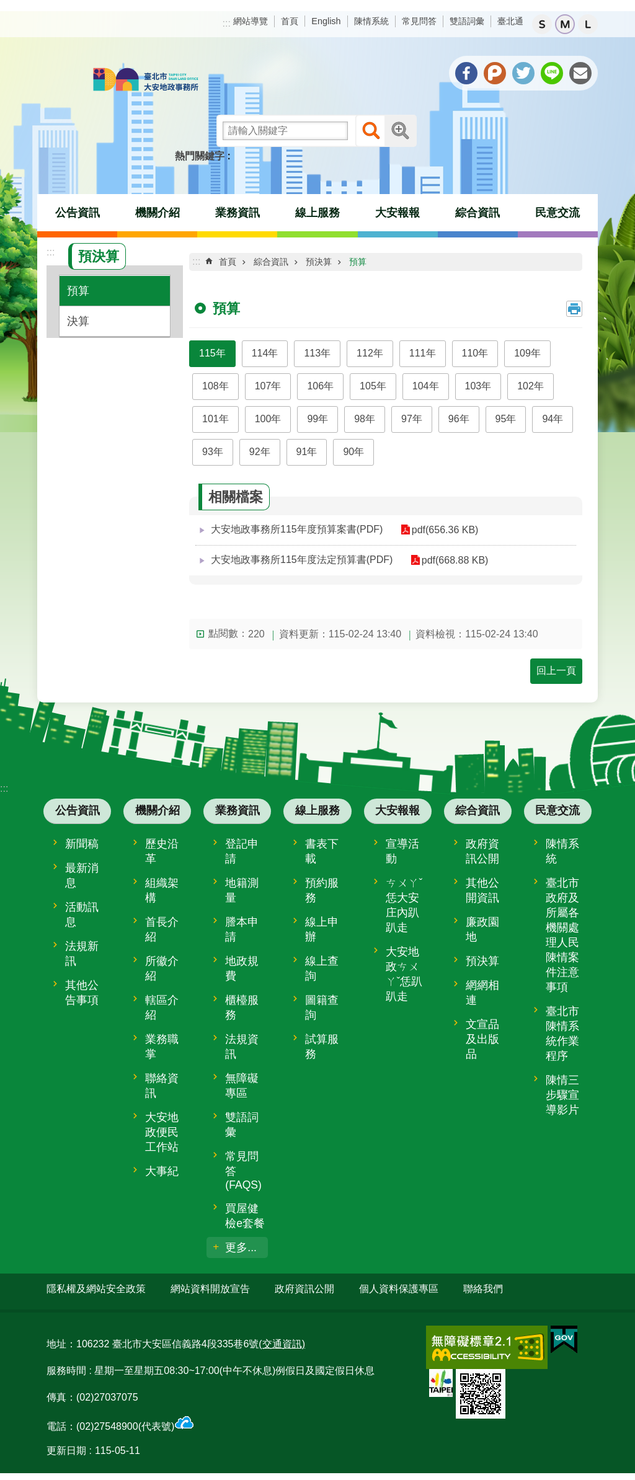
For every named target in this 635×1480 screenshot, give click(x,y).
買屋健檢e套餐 (245, 1216)
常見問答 (419, 21)
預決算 (98, 256)
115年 (212, 353)
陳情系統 (371, 21)
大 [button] (588, 24)
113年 (317, 353)
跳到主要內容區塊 (6, 6)
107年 (268, 386)
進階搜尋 (400, 131)
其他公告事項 (82, 992)
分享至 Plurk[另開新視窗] (495, 73)
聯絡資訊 (162, 1085)
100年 (268, 419)
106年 (320, 386)
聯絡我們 (483, 1288)
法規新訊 (82, 953)
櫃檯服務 (242, 1007)
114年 (265, 353)
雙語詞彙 (467, 21)
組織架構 (162, 890)
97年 (411, 419)
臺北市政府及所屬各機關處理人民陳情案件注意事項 (562, 935)
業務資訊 (237, 212)
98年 (364, 419)
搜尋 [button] (371, 131)
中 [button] (565, 24)
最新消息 (82, 875)
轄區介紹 (162, 1007)
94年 (552, 419)
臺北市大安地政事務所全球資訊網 (145, 80)
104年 (425, 386)
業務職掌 (162, 1046)
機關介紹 (157, 212)
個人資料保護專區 (398, 1288)
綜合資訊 (477, 212)
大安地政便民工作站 (162, 1132)
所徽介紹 (162, 968)
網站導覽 (250, 21)
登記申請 (242, 851)
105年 (373, 386)
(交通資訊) (282, 1339)
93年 (212, 451)
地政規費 (242, 968)
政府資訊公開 (482, 851)
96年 (458, 419)
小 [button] (542, 24)
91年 (307, 451)
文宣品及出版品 (482, 1039)
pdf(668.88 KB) (450, 560)
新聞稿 (82, 844)
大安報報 (397, 212)
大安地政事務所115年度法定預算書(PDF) (302, 559)
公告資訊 (77, 212)
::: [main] (196, 261)
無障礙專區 (242, 1085)
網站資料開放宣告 (210, 1288)
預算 (78, 291)
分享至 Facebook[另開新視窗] (466, 73)
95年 (506, 419)
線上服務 (317, 212)
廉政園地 (482, 929)
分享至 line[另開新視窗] (552, 73)
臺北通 (510, 21)
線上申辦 (322, 929)
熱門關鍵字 (199, 156)
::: (227, 23)
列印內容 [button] (574, 309)
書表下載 (322, 851)
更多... (241, 1247)
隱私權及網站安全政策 (96, 1288)
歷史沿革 (162, 851)
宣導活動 (402, 851)
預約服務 (322, 890)
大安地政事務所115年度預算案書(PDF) (297, 529)
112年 (370, 353)
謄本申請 (242, 929)
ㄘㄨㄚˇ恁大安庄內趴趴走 (404, 905)
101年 (215, 419)
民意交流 (557, 212)
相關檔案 (235, 497)
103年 (478, 386)
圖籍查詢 (322, 1007)
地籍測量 (242, 890)
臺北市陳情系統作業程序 (562, 1033)
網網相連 (482, 992)
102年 (530, 386)
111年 (422, 353)
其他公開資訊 (482, 890)
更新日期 (66, 1446)
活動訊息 (82, 914)
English (325, 21)
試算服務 (322, 1046)
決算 (78, 321)
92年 (259, 451)
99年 (317, 419)
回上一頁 (556, 670)
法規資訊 (242, 1046)
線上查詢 (322, 968)
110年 (475, 353)
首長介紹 (162, 929)
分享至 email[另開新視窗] (580, 73)
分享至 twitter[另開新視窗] (523, 73)
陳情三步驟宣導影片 (562, 1095)
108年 (215, 386)
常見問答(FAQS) (243, 1170)
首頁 (289, 21)
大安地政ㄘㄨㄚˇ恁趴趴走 (404, 974)
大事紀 (162, 1171)
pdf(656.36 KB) (440, 530)
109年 (527, 353)
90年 (353, 451)
